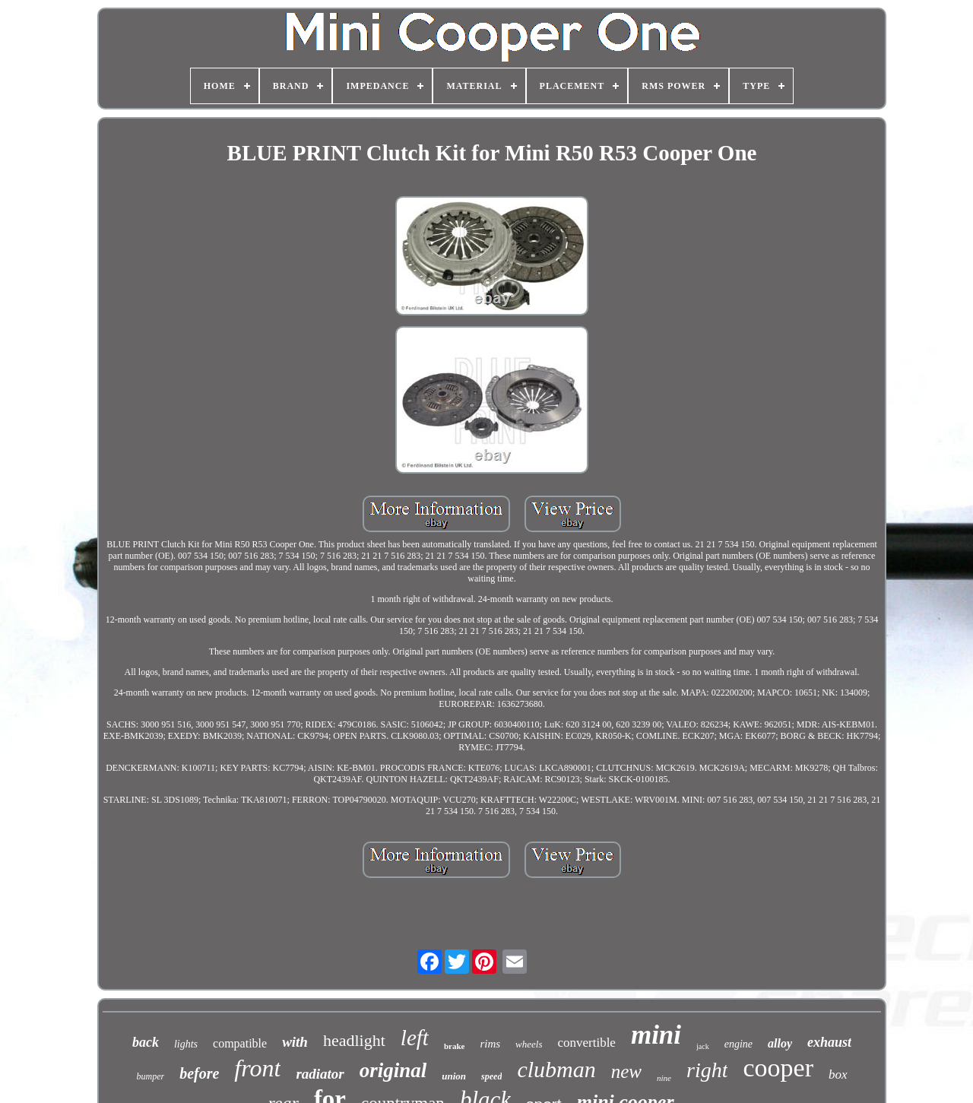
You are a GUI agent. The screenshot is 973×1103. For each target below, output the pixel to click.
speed (491, 1076)
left (415, 1037)
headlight (354, 1040)
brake (454, 1046)
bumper (150, 1076)
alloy (780, 1043)
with (295, 1042)
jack (702, 1046)
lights (186, 1044)
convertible (586, 1042)
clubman (556, 1069)
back (145, 1042)
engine (738, 1044)
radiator (320, 1074)
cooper (778, 1068)
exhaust (829, 1042)
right (706, 1070)
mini (656, 1035)
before (199, 1073)
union (454, 1076)
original (393, 1070)
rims (490, 1044)
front (257, 1068)
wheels (528, 1044)
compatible (240, 1043)
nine (664, 1077)
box (838, 1074)
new (626, 1071)
